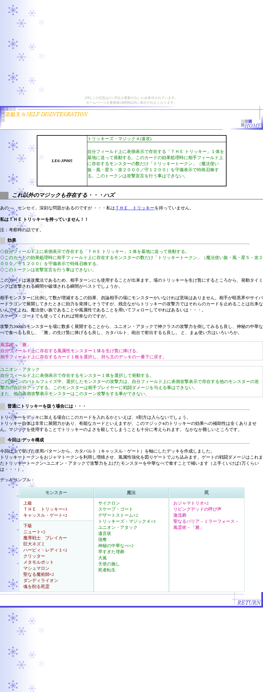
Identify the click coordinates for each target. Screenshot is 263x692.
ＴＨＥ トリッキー (134, 207)
